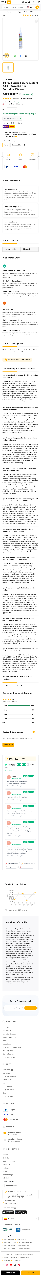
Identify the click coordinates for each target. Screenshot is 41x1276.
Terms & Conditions (10, 1258)
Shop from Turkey (10, 1248)
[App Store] (8, 1212)
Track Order (6, 1044)
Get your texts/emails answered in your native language (20, 1196)
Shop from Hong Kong (26, 1242)
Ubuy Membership (9, 1057)
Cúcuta (5, 1171)
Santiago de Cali (8, 1161)
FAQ (3, 1083)
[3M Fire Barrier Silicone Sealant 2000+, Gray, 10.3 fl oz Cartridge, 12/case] (20, 38)
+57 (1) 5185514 (10, 1203)
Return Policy (7, 1080)
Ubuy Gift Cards (8, 1090)
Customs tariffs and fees (11, 1047)
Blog (4, 1093)
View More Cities (8, 1181)
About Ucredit (7, 1086)
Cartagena (6, 1168)
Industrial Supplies (17, 12)
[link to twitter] (26, 56)
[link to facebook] (20, 56)
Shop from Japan (10, 1242)
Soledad (5, 1178)
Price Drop (27, 94)
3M (3, 15)
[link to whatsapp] (15, 56)
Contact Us (6, 1031)
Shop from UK (21, 1239)
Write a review (8, 745)
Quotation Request (9, 1034)
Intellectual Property (9, 1037)
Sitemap (5, 1041)
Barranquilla (6, 1165)
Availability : (6, 102)
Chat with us (25, 360)
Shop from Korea (9, 1245)
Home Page (6, 12)
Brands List (6, 1073)
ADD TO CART (10, 1273)
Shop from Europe (24, 1248)
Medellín (5, 1158)
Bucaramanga (7, 1175)
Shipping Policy (7, 1051)
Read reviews (10, 771)
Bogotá (5, 1155)
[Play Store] (21, 1212)
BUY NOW (31, 1273)
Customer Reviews (9, 1076)
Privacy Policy (24, 1258)
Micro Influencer (8, 1054)
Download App (7, 1070)
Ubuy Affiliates (7, 1096)
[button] (25, 2)
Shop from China (23, 1245)
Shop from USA (9, 1239)
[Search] (37, 7)
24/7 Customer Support (17, 1192)
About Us (5, 1027)
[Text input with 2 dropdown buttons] (14, 7)
